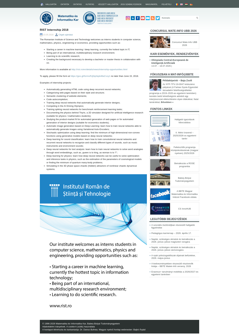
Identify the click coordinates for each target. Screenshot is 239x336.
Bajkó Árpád (139, 329)
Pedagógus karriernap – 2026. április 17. (171, 233)
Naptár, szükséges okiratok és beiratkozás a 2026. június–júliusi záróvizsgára (173, 248)
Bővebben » (167, 102)
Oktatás (77, 4)
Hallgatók (51, 4)
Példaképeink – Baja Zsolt (177, 80)
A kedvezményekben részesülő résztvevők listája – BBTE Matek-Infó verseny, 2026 (172, 265)
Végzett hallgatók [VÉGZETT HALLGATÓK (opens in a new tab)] (108, 4)
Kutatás (90, 4)
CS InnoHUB (184, 208)
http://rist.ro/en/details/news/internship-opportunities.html (99, 69)
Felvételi (166, 4)
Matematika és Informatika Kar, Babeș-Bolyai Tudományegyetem (88, 323)
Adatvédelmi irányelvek (53, 326)
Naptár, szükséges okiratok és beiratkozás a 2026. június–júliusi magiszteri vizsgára (173, 240)
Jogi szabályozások (131, 4)
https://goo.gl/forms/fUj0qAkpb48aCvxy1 (90, 76)
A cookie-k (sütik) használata (80, 326)
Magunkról (152, 4)
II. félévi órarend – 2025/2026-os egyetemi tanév (184, 135)
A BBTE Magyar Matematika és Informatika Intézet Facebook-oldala (184, 194)
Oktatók (65, 4)
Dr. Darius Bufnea (89, 329)
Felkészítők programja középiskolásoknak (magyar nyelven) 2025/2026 (184, 150)
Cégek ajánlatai (66, 35)
